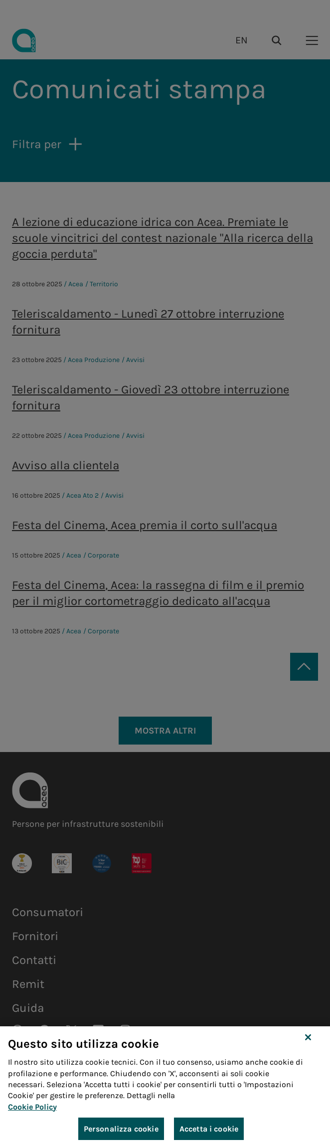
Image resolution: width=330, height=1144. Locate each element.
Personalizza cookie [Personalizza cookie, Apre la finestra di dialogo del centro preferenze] (121, 1132)
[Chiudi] (308, 1040)
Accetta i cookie (209, 1132)
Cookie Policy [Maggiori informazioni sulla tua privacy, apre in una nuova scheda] (32, 1110)
